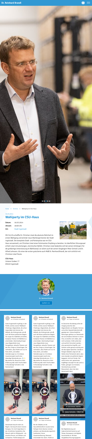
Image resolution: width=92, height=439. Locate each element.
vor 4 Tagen (14, 420)
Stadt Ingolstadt (20, 229)
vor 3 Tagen (70, 319)
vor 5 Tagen (42, 420)
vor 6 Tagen (70, 424)
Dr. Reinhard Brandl (46, 298)
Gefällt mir (46, 303)
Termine (15, 209)
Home (7, 209)
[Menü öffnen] (88, 3)
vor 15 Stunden (15, 319)
